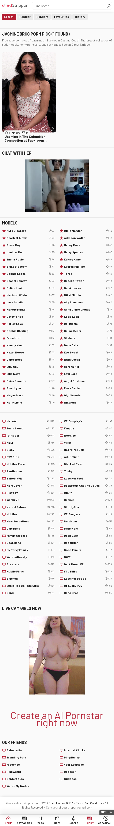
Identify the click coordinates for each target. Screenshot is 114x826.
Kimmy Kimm (30, 345)
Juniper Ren (30, 252)
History (80, 17)
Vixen (88, 442)
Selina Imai (30, 288)
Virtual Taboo (30, 507)
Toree (88, 273)
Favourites (61, 17)
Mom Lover (30, 485)
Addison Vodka (88, 237)
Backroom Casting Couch (88, 485)
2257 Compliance (52, 803)
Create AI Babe (106, 823)
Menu (105, 812)
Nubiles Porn (30, 464)
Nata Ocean (88, 359)
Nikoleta (88, 402)
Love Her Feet (88, 478)
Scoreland (30, 542)
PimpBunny (72, 757)
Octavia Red (30, 316)
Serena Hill (88, 366)
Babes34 (70, 771)
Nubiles (30, 514)
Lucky (90, 823)
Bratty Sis (88, 528)
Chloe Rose (30, 359)
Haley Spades (88, 252)
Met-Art (30, 421)
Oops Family (88, 549)
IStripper (30, 435)
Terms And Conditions (90, 803)
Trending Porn (17, 757)
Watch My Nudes (18, 786)
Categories (24, 823)
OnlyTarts (30, 528)
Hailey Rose (88, 245)
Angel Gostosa (88, 381)
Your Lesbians (74, 764)
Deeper (88, 499)
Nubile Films (30, 571)
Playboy (30, 492)
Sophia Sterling (30, 330)
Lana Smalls (30, 302)
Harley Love (30, 323)
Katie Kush (88, 316)
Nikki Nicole (88, 295)
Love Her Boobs (88, 578)
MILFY (88, 492)
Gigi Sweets (88, 395)
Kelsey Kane (88, 259)
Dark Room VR (88, 564)
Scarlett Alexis (30, 237)
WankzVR (30, 499)
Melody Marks (30, 309)
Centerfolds (15, 779)
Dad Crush (88, 542)
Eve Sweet (88, 352)
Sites (57, 823)
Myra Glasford (30, 230)
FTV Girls (30, 456)
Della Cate (88, 345)
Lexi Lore (88, 373)
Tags (40, 823)
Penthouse (30, 471)
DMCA (69, 803)
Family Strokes (30, 535)
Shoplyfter (88, 507)
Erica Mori (30, 338)
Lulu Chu (30, 366)
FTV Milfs (88, 571)
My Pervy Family (30, 549)
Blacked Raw (88, 464)
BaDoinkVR (30, 478)
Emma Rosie (30, 259)
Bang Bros (88, 592)
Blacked (30, 578)
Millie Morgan (88, 230)
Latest (9, 17)
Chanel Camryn (30, 280)
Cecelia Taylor (88, 280)
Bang (30, 592)
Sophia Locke (30, 273)
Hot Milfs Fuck (88, 449)
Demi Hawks (88, 288)
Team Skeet (30, 428)
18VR (88, 557)
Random (42, 17)
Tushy (88, 471)
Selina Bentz (88, 330)
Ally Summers (88, 302)
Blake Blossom (30, 266)
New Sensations (30, 521)
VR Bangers (88, 514)
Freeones (13, 764)
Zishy (30, 449)
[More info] (52, 129)
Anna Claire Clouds (88, 309)
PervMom (88, 521)
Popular (25, 17)
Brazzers (30, 564)
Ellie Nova (30, 373)
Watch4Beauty (30, 557)
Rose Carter (88, 388)
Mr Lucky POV (88, 585)
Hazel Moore (30, 352)
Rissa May (30, 245)
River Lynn (30, 388)
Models (73, 823)
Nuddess (70, 779)
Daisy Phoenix (30, 381)
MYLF (30, 442)
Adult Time (88, 456)
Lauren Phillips (88, 266)
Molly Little (30, 402)
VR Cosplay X (88, 421)
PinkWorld (14, 771)
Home (8, 823)
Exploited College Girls (30, 585)
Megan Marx (30, 395)
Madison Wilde (30, 295)
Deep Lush (88, 535)
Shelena (88, 338)
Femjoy (88, 428)
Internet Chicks (75, 750)
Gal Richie (88, 323)
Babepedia (14, 750)
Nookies (88, 435)
